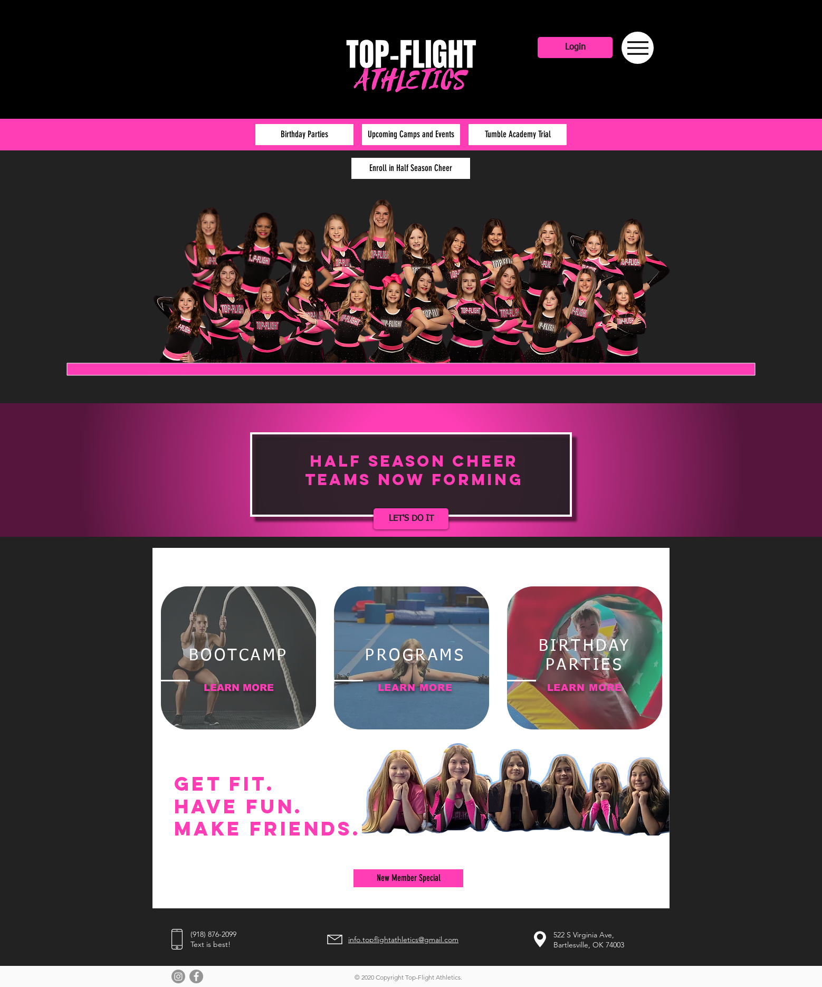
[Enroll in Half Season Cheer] (410, 168)
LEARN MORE (239, 687)
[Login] (575, 47)
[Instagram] (178, 976)
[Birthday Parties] (304, 134)
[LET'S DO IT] (411, 518)
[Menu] (638, 48)
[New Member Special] (408, 878)
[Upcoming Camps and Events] (411, 134)
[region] (238, 657)
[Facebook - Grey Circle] (196, 976)
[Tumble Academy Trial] (518, 134)
